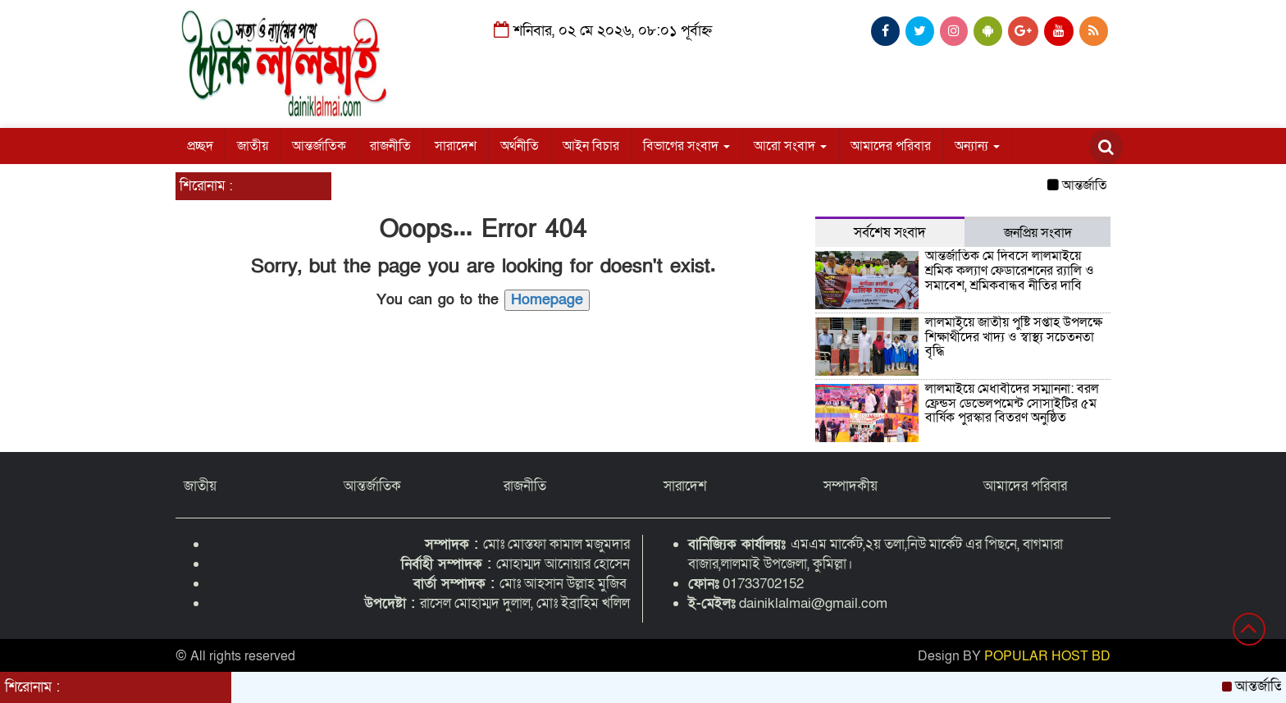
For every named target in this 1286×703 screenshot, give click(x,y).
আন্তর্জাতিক (319, 146)
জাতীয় (252, 146)
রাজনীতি (390, 146)
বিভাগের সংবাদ (686, 146)
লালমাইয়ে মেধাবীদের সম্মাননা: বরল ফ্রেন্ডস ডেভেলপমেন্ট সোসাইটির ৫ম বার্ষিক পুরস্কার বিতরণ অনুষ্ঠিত (1012, 403)
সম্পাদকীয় (850, 486)
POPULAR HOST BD (1047, 656)
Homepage (547, 299)
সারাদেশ (456, 146)
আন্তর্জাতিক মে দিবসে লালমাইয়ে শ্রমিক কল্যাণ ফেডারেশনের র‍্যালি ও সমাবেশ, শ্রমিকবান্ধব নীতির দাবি (1009, 270)
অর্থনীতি (519, 146)
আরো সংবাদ (790, 146)
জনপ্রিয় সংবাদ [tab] (1038, 233)
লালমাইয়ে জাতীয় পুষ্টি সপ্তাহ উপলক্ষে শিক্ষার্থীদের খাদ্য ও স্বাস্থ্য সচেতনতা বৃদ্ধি (1013, 336)
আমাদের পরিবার (890, 146)
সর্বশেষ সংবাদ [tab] (890, 232)
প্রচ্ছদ (200, 146)
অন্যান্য (977, 146)
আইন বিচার (591, 146)
